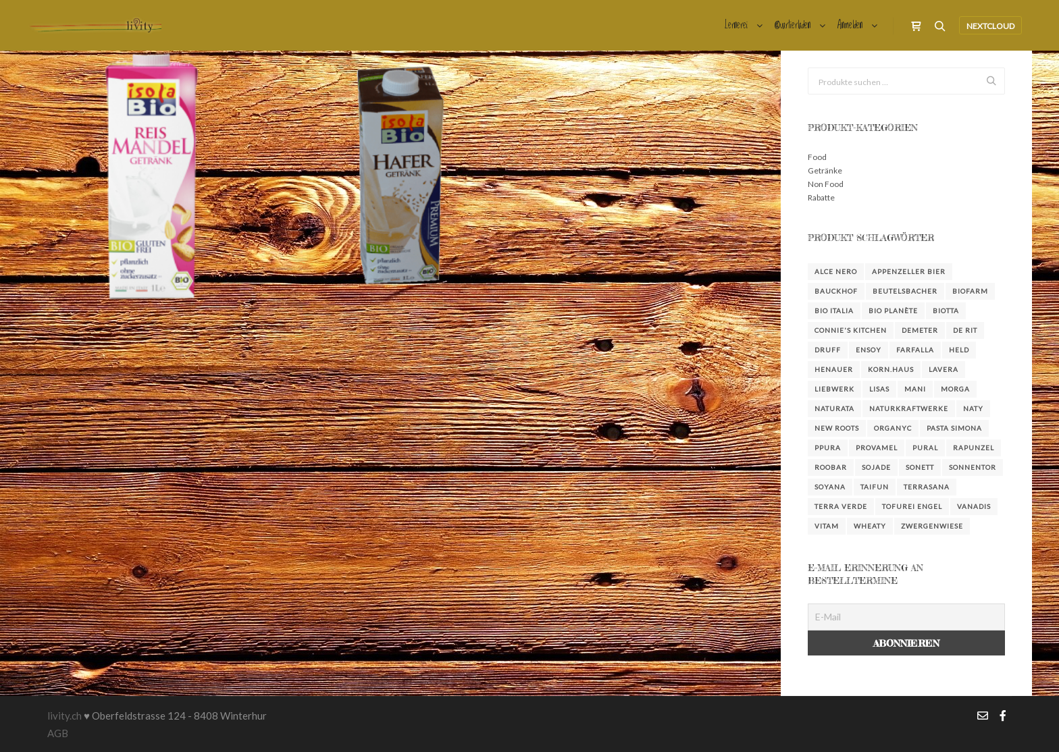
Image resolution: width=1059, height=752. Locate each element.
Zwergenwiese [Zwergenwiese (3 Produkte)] (932, 526)
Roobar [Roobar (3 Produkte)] (831, 467)
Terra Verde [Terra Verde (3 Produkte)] (841, 506)
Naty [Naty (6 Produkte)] (973, 408)
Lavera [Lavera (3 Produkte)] (943, 369)
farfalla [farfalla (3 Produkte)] (915, 350)
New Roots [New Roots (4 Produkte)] (837, 428)
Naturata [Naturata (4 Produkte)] (834, 408)
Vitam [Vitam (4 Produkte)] (827, 526)
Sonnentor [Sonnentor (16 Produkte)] (972, 467)
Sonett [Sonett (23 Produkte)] (920, 467)
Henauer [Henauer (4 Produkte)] (834, 369)
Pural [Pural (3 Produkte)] (925, 448)
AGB (57, 733)
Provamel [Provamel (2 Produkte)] (877, 448)
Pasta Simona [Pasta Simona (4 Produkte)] (954, 428)
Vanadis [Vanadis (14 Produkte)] (974, 506)
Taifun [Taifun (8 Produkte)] (874, 487)
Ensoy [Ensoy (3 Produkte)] (868, 350)
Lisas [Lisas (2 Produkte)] (879, 389)
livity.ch (64, 715)
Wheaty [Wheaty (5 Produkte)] (870, 526)
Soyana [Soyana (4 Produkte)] (830, 487)
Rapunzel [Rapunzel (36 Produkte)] (973, 448)
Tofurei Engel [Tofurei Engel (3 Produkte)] (912, 506)
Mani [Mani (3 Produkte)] (915, 389)
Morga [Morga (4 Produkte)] (955, 389)
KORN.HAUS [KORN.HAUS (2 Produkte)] (891, 369)
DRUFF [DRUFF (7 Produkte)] (828, 350)
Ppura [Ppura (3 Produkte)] (828, 448)
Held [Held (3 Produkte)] (959, 350)
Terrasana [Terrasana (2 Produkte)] (927, 487)
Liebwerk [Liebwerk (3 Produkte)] (834, 389)
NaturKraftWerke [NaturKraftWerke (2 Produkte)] (908, 408)
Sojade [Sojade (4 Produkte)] (876, 467)
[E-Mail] (906, 616)
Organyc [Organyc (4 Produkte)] (893, 428)
